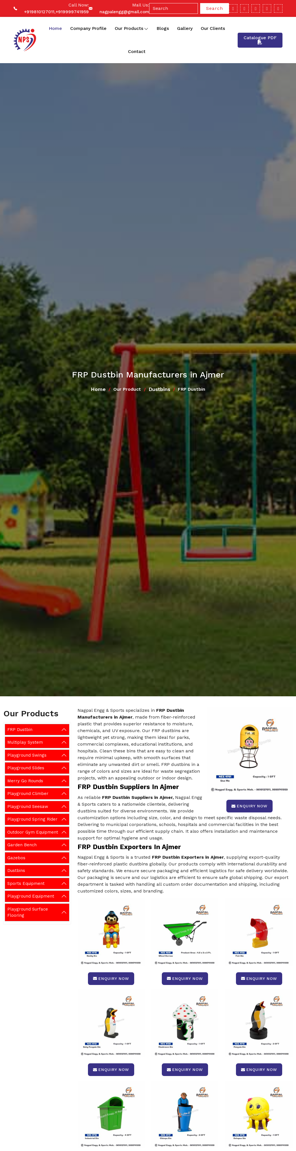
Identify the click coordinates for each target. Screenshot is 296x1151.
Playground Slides (25, 767)
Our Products (131, 28)
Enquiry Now (249, 806)
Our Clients (213, 28)
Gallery (185, 28)
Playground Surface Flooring (27, 912)
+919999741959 (72, 11)
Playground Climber (27, 793)
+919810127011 (39, 11)
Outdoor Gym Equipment (32, 832)
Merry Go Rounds (25, 780)
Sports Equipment (26, 883)
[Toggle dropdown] (146, 28)
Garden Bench (22, 844)
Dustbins (159, 389)
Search (214, 8)
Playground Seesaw (27, 806)
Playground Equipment (30, 896)
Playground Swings (27, 755)
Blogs (162, 28)
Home (55, 28)
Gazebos (16, 857)
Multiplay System (25, 742)
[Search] (173, 8)
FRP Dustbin (19, 729)
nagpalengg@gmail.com (124, 11)
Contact (136, 51)
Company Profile (88, 28)
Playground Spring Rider (32, 819)
